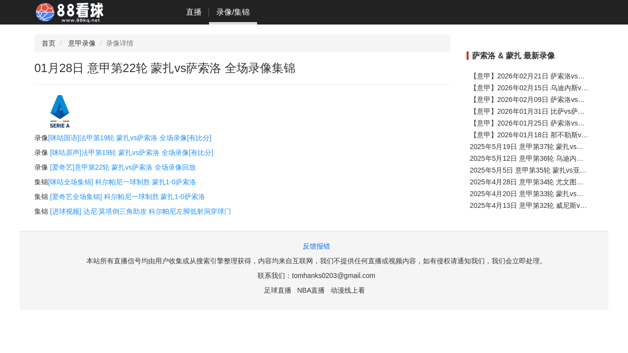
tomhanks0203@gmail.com (333, 275)
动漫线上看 (348, 290)
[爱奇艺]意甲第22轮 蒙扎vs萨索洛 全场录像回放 (123, 167)
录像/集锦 (233, 12)
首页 (48, 43)
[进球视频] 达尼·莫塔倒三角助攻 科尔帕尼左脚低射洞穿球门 (140, 211)
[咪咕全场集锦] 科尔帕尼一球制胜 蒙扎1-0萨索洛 (122, 182)
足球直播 (277, 290)
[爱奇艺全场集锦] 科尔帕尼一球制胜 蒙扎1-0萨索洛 (127, 197)
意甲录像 (82, 43)
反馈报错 (316, 246)
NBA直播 (311, 290)
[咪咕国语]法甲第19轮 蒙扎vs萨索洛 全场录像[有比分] (129, 138)
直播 (194, 12)
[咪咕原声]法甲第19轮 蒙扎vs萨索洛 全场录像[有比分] (131, 152)
